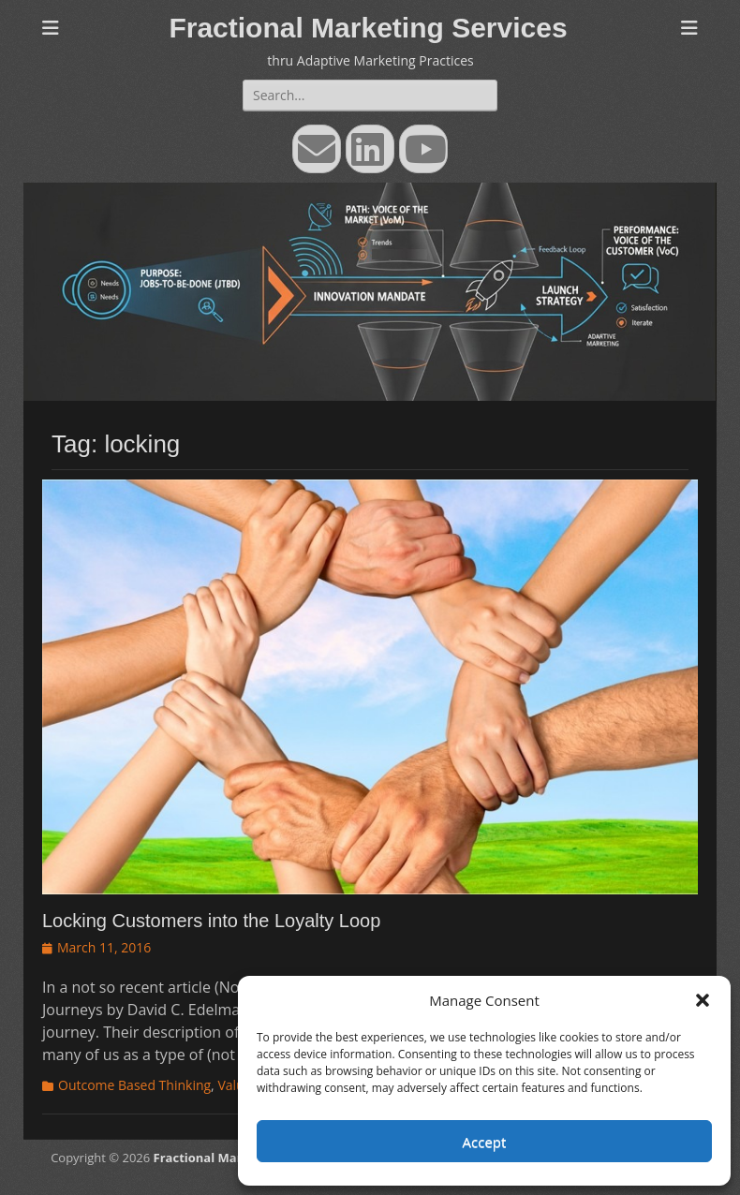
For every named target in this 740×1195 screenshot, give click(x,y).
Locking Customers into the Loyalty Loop (211, 920)
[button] (702, 1000)
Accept (485, 1141)
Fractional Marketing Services (368, 27)
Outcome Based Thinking (134, 1085)
